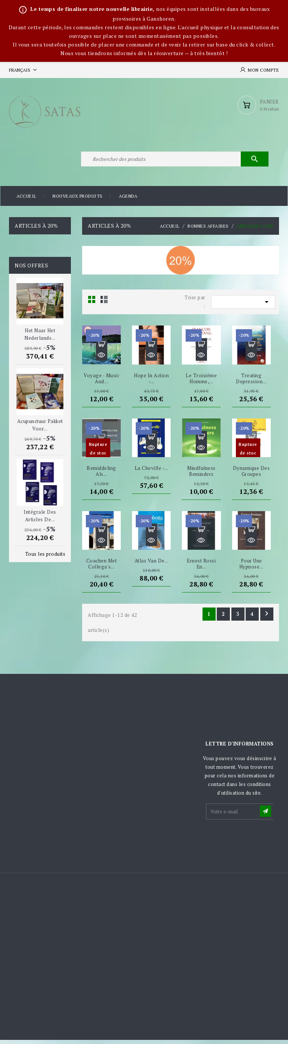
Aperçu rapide (101, 359)
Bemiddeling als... (101, 475)
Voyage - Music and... (101, 382)
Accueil (26, 200)
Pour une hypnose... (251, 567)
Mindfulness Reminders (201, 475)
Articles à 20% (36, 230)
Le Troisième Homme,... (201, 382)
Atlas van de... (152, 564)
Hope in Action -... (151, 382)
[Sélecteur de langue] (23, 70)
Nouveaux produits (77, 200)
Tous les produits (45, 558)
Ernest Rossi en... (201, 567)
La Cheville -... (151, 472)
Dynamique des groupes (251, 475)
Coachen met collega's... (101, 567)
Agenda (128, 200)
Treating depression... (251, 382)
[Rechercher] (174, 162)
